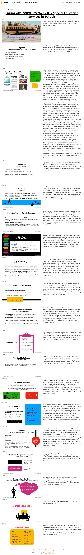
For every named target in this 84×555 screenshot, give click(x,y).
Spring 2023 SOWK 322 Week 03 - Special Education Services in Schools (42, 14)
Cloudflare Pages (68, 550)
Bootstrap (51, 550)
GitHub (34, 550)
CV (81, 2)
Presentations (31, 2)
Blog (67, 2)
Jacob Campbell (50, 553)
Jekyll (44, 550)
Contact (62, 2)
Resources (72, 2)
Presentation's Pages (14, 9)
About (78, 2)
